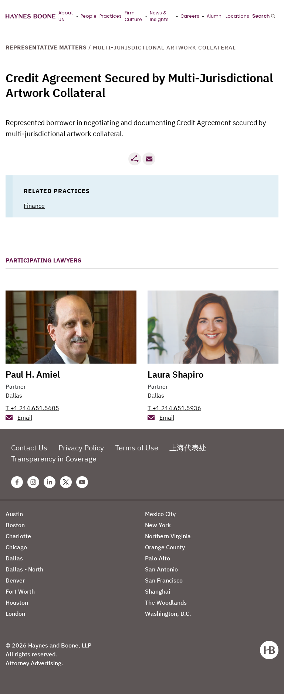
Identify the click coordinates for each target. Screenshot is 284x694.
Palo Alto (157, 558)
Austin (14, 514)
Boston (15, 525)
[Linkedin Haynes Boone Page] (49, 482)
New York (158, 525)
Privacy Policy (81, 448)
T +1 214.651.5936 (174, 408)
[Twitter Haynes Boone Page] (66, 482)
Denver (15, 580)
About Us (65, 16)
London (15, 613)
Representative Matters (46, 47)
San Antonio (161, 569)
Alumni (215, 16)
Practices (110, 16)
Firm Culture (133, 16)
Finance (34, 205)
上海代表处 (187, 448)
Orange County (165, 547)
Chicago (16, 547)
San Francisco (164, 580)
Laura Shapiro (175, 374)
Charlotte (18, 536)
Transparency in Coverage (54, 459)
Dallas (14, 395)
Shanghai (157, 591)
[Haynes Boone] (30, 16)
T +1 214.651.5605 (32, 408)
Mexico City (160, 514)
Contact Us (29, 448)
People (89, 16)
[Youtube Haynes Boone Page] (82, 482)
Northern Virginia (168, 536)
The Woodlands (166, 602)
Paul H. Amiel (33, 374)
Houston (17, 602)
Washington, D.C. (168, 613)
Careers (189, 16)
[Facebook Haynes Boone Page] (17, 482)
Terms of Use (136, 448)
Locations (237, 16)
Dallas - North (24, 569)
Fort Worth (20, 591)
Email (24, 417)
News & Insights (159, 16)
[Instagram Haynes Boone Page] (33, 482)
